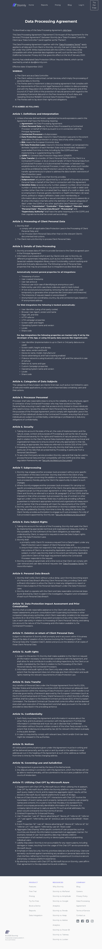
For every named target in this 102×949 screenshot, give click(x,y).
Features (32, 887)
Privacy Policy (82, 896)
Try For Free (94, 5)
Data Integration (35, 915)
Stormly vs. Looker (60, 939)
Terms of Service (83, 911)
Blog (70, 5)
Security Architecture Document (57, 460)
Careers (79, 891)
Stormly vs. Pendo (60, 911)
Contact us (80, 915)
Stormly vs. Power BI (61, 930)
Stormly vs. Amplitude (62, 896)
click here (67, 30)
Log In (81, 5)
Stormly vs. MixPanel (61, 891)
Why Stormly (58, 887)
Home (31, 5)
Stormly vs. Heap (60, 915)
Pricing (58, 5)
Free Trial (32, 891)
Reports (44, 5)
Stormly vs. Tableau (61, 935)
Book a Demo (34, 906)
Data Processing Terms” (69, 44)
